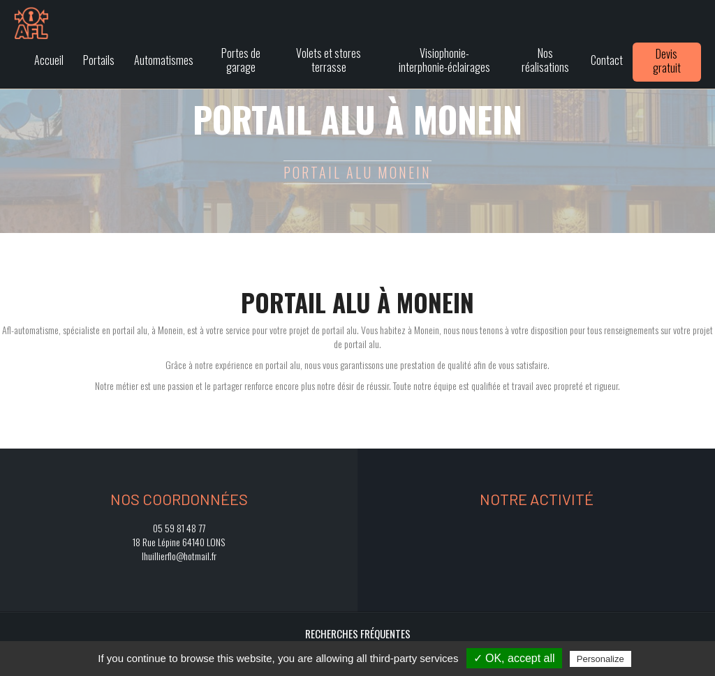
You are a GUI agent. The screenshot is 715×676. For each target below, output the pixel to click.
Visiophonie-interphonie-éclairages (444, 60)
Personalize (600, 659)
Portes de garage (240, 60)
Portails (99, 60)
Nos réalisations (545, 60)
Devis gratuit (667, 60)
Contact (607, 60)
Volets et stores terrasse (328, 60)
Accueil (49, 60)
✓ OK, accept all (514, 658)
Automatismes (163, 60)
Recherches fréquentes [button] (358, 633)
